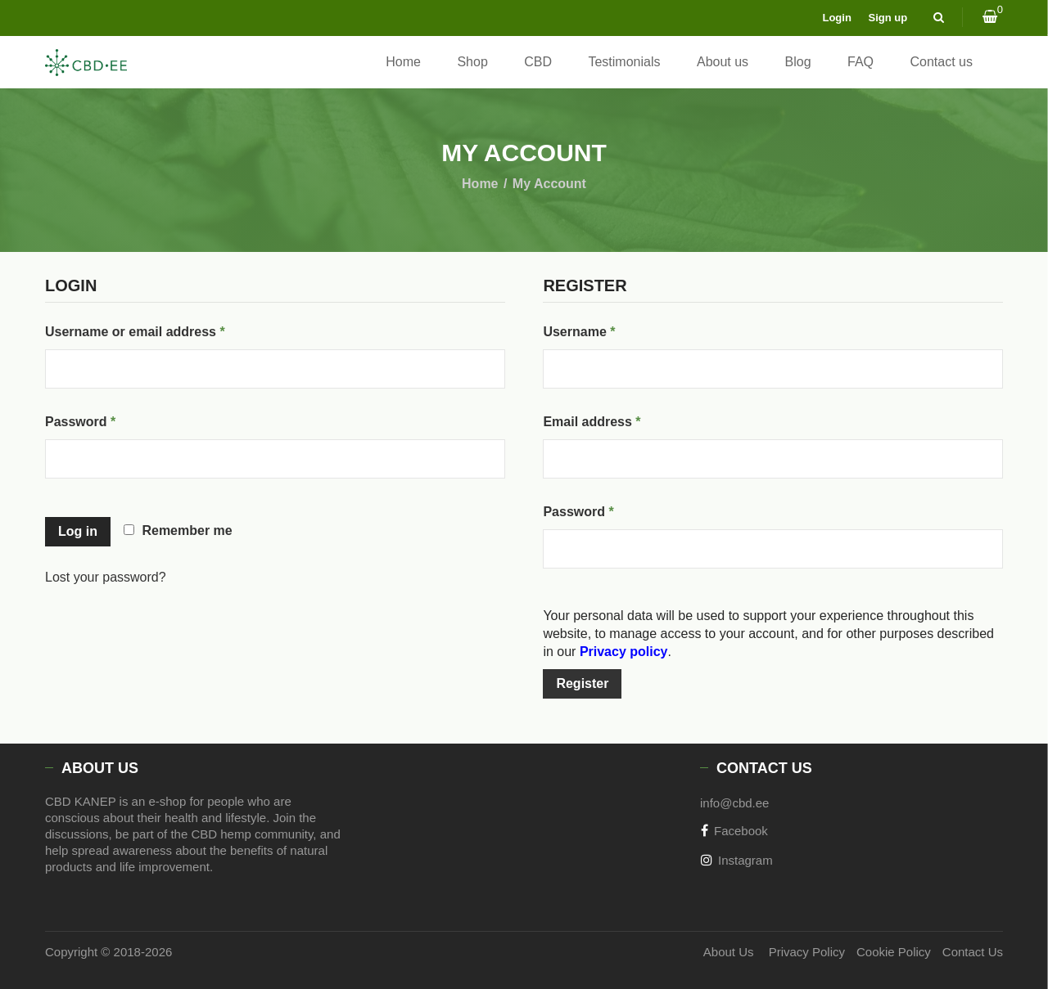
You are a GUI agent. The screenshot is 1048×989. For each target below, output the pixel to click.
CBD (538, 62)
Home (403, 62)
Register (582, 683)
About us (722, 62)
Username (607, 329)
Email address (620, 419)
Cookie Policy (884, 952)
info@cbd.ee (734, 803)
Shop (472, 62)
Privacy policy (624, 652)
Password (108, 419)
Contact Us (972, 952)
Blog (798, 62)
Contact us (941, 62)
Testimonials (624, 62)
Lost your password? (105, 577)
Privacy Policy (789, 952)
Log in (77, 531)
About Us (703, 952)
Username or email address (163, 329)
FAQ (860, 62)
